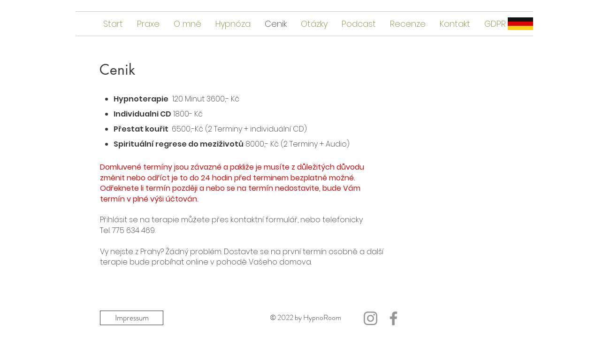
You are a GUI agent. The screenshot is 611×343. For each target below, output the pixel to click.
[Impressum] (131, 318)
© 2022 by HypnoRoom (305, 317)
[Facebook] (393, 318)
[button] (359, 24)
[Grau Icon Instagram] (370, 318)
